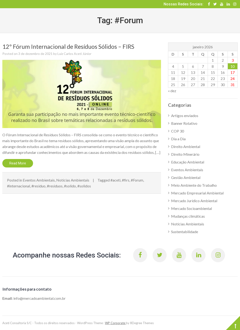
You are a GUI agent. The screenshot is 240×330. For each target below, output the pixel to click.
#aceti (115, 180)
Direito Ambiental (185, 146)
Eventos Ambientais (39, 180)
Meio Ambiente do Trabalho (194, 185)
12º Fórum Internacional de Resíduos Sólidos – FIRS (68, 46)
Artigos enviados (184, 115)
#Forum (137, 180)
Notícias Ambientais (72, 180)
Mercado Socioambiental (191, 208)
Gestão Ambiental (185, 177)
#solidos (84, 186)
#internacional (18, 186)
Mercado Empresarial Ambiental (197, 193)
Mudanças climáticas (188, 216)
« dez (172, 90)
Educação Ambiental (187, 162)
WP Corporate (115, 323)
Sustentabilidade (184, 231)
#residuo (38, 186)
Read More (17, 163)
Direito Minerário (185, 154)
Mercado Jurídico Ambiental (194, 200)
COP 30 (177, 131)
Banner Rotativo (184, 123)
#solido (70, 186)
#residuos (55, 186)
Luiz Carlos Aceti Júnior (74, 54)
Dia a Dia (178, 139)
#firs (125, 180)
